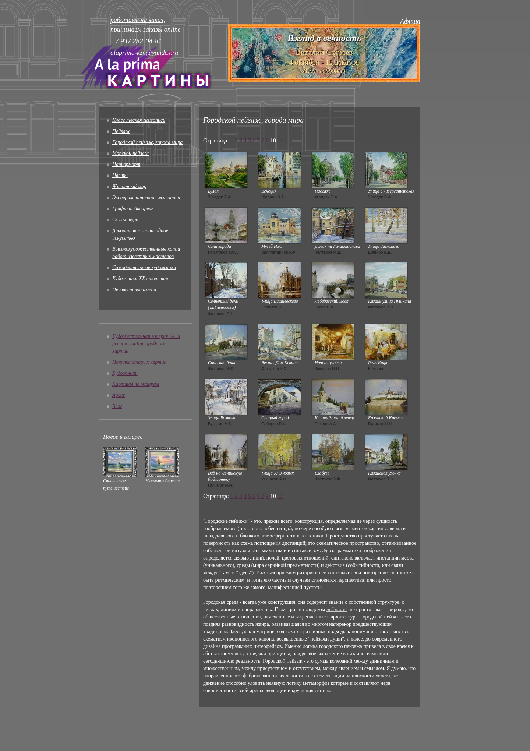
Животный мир (129, 186)
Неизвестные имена (134, 289)
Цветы (120, 175)
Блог (117, 406)
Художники (125, 373)
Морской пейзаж (130, 153)
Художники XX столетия (140, 278)
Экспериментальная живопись (146, 197)
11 (280, 140)
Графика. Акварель (132, 208)
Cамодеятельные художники (144, 267)
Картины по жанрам (135, 384)
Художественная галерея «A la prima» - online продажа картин (146, 344)
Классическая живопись (138, 120)
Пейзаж (121, 131)
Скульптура (125, 219)
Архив (118, 395)
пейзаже (336, 609)
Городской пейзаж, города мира (147, 142)
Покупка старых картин (139, 362)
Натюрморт (126, 164)
